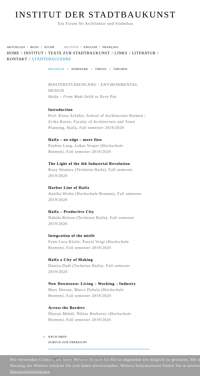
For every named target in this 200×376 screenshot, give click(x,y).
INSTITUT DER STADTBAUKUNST (95, 14)
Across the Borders (66, 308)
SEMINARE (79, 68)
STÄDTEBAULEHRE (51, 59)
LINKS (121, 53)
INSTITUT (34, 53)
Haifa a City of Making (70, 260)
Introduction (60, 110)
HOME (13, 53)
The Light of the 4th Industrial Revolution (89, 164)
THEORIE (120, 68)
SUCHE (49, 47)
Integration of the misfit (71, 236)
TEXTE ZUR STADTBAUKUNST (79, 53)
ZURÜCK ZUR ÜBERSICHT (67, 342)
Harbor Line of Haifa (68, 188)
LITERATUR (144, 53)
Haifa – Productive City (71, 212)
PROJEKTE (56, 68)
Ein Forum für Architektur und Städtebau (95, 23)
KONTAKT (17, 59)
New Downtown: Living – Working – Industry (92, 284)
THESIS (101, 68)
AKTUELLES (16, 47)
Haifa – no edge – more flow (75, 140)
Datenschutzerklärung (30, 371)
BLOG (34, 47)
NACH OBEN (57, 336)
